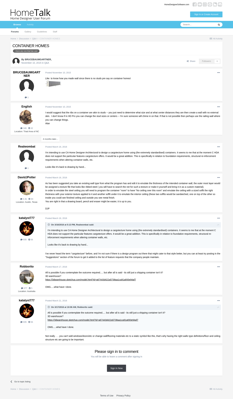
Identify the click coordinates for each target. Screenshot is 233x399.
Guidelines (42, 31)
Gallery (28, 31)
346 (23, 128)
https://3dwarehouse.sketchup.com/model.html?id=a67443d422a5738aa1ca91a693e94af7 (90, 279)
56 (30, 239)
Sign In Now (116, 368)
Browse (17, 25)
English (26, 106)
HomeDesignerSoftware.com (176, 4)
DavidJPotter (27, 177)
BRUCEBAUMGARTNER (38, 59)
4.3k (23, 199)
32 (30, 128)
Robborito (27, 266)
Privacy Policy (123, 395)
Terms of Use (106, 395)
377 (24, 288)
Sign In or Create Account (206, 14)
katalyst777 (26, 218)
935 (23, 239)
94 (30, 199)
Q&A (46, 63)
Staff (55, 31)
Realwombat (26, 146)
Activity (30, 24)
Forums (15, 31)
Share (191, 61)
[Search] (197, 24)
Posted (58, 72)
